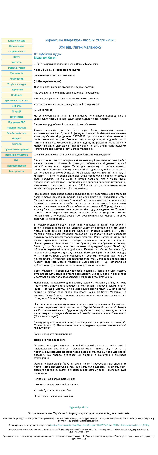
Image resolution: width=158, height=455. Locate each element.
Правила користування (17, 149)
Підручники (17, 89)
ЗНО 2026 (16, 62)
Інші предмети (16, 171)
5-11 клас (16, 106)
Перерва (16, 138)
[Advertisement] (79, 18)
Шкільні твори (16, 46)
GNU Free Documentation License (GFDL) (131, 425)
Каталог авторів (16, 40)
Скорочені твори (16, 51)
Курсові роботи (78, 407)
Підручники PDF (16, 122)
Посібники (16, 95)
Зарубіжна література (16, 155)
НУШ (16, 160)
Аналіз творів (16, 78)
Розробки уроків (16, 68)
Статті (16, 57)
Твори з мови (16, 117)
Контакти (16, 144)
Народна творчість (16, 127)
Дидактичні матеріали (16, 100)
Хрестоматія (16, 73)
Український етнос (16, 133)
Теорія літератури (16, 84)
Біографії (16, 111)
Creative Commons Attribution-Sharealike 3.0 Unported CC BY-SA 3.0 (80, 425)
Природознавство (16, 165)
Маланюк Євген (45, 57)
